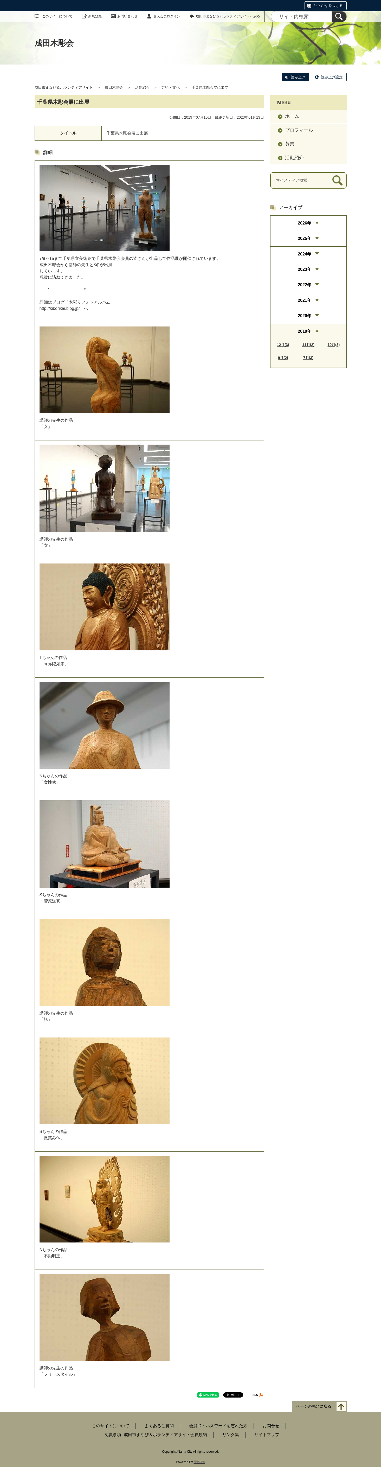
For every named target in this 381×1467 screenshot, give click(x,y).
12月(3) (283, 345)
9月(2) (283, 358)
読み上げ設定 (332, 77)
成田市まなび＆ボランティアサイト (64, 87)
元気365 (199, 1462)
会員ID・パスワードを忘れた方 (218, 1426)
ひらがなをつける (328, 5)
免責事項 (113, 1434)
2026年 (304, 223)
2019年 (304, 331)
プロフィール (299, 130)
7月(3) (308, 358)
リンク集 (230, 1434)
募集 (289, 143)
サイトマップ (266, 1434)
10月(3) (333, 345)
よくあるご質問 (159, 1426)
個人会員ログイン (166, 16)
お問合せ (271, 1426)
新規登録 (95, 16)
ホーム (292, 116)
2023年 (304, 269)
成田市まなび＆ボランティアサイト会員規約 (165, 1434)
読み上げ (298, 77)
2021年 (304, 300)
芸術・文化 (171, 87)
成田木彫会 (114, 87)
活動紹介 (142, 87)
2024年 (304, 254)
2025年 (304, 238)
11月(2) (308, 345)
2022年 (304, 285)
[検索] (339, 16)
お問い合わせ (127, 16)
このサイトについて (57, 16)
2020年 (304, 315)
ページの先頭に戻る (313, 1406)
